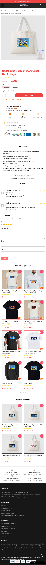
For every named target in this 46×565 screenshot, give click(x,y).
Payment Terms (5, 526)
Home (2, 11)
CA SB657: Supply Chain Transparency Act (12, 515)
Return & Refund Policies (8, 528)
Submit (4, 258)
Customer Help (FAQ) (7, 533)
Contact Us (4, 531)
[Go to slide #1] (18, 64)
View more (23, 392)
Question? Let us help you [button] (38, 563)
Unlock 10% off (42, 557)
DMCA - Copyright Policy (8, 513)
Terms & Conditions (6, 508)
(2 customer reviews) (15, 78)
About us (3, 505)
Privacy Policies (5, 510)
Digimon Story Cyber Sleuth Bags (11, 14)
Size (3, 84)
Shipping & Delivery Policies (8, 523)
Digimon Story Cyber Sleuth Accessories (18, 11)
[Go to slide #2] (27, 64)
